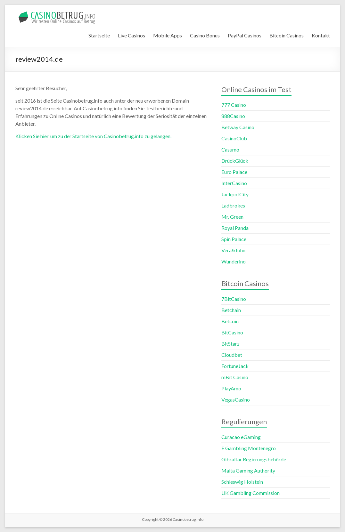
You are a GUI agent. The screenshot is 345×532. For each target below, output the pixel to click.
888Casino (233, 116)
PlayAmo (231, 388)
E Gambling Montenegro (248, 448)
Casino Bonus (205, 35)
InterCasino (234, 183)
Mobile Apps (167, 35)
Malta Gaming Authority (248, 470)
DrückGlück (234, 161)
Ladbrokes (233, 205)
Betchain (231, 310)
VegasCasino (235, 399)
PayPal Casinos (244, 35)
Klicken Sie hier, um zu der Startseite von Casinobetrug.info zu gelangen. (93, 136)
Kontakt (321, 35)
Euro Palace (234, 172)
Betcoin (230, 321)
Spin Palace (233, 239)
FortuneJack (235, 366)
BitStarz (230, 343)
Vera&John (233, 250)
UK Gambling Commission (250, 493)
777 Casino (233, 105)
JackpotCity (235, 194)
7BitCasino (233, 299)
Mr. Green (232, 217)
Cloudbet (231, 355)
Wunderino (233, 261)
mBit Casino (234, 377)
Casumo (230, 149)
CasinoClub (234, 138)
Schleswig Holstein (242, 482)
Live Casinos (131, 35)
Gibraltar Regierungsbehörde (253, 459)
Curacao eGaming (241, 437)
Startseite (99, 35)
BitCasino (232, 332)
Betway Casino (237, 127)
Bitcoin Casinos (286, 35)
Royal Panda (235, 228)
